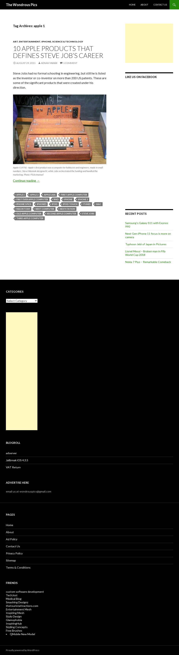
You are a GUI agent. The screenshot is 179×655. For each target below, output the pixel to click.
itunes (87, 204)
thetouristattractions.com (22, 605)
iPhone (46, 41)
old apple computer (28, 213)
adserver (11, 453)
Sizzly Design (14, 616)
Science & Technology (67, 41)
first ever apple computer (32, 199)
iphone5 (41, 204)
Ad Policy (11, 539)
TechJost (12, 595)
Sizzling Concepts (17, 627)
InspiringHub (14, 623)
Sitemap (11, 560)
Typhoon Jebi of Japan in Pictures (145, 244)
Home (132, 4)
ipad (56, 199)
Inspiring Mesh (15, 613)
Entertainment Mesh (19, 609)
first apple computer (74, 194)
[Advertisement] (149, 43)
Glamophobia (14, 620)
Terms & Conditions (18, 567)
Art (15, 41)
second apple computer (61, 213)
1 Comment (70, 63)
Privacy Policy (14, 553)
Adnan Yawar (49, 63)
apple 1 (20, 194)
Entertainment (29, 41)
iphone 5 (83, 199)
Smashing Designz (17, 602)
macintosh (23, 209)
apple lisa (50, 194)
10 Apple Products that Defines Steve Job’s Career (58, 51)
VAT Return (13, 467)
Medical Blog (13, 598)
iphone (68, 199)
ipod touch (70, 204)
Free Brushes (14, 630)
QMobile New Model (22, 634)
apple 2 (34, 194)
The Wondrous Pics (21, 5)
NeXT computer (44, 209)
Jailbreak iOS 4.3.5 (17, 460)
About (144, 4)
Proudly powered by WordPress (22, 650)
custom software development (25, 591)
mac (98, 204)
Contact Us (160, 4)
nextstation (67, 209)
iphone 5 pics (23, 204)
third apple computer (29, 218)
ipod (55, 204)
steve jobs (88, 213)
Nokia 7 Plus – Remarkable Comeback (148, 262)
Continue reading (26, 180)
